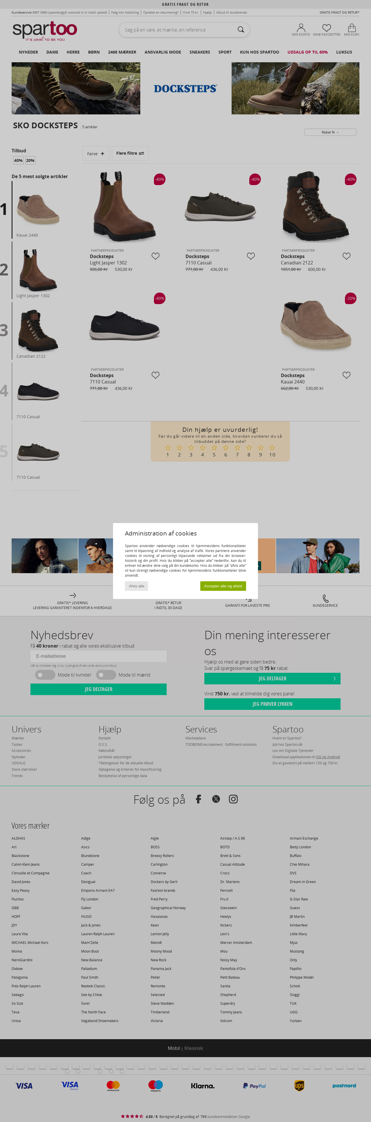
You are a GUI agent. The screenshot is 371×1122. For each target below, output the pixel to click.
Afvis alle (136, 586)
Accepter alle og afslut (223, 586)
